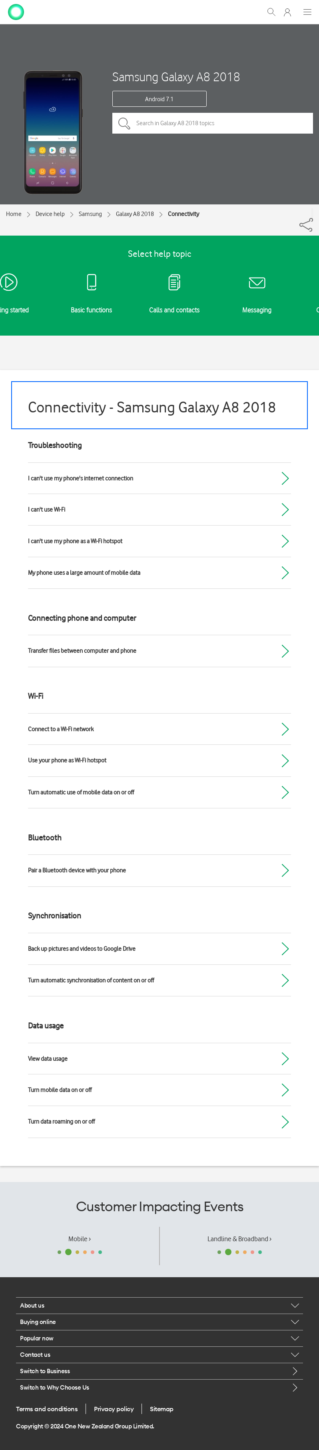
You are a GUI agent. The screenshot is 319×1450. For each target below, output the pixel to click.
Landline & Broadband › (239, 1239)
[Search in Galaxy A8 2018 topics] (212, 123)
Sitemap (161, 1409)
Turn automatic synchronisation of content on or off (91, 980)
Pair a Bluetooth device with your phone (77, 870)
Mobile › (79, 1239)
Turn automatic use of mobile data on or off (81, 792)
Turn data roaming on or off (61, 1121)
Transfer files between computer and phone (82, 650)
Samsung (90, 214)
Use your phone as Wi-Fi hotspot (67, 760)
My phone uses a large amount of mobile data (84, 572)
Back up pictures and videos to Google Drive (82, 948)
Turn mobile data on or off (60, 1090)
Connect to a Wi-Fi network (61, 729)
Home (14, 214)
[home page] (16, 11)
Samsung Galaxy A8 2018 (176, 76)
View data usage (48, 1058)
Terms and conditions (47, 1409)
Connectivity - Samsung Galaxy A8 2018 (152, 407)
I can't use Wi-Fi (46, 509)
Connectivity (183, 214)
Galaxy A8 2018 (135, 214)
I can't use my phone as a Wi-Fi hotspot (75, 541)
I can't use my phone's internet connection (80, 478)
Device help (50, 214)
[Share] (312, 213)
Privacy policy (114, 1409)
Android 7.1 (159, 99)
